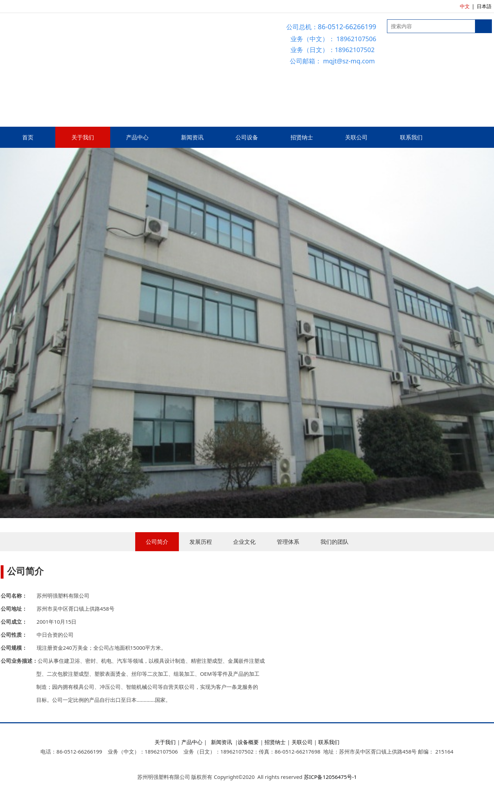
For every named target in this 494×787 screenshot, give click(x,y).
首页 (27, 137)
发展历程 (200, 542)
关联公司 (356, 137)
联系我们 (411, 137)
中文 (465, 6)
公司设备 (247, 137)
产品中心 (137, 137)
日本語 (484, 6)
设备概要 (248, 741)
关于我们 (82, 137)
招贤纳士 (301, 137)
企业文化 (244, 542)
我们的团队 (334, 542)
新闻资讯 (192, 137)
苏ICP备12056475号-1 (330, 776)
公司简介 (157, 542)
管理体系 (288, 542)
